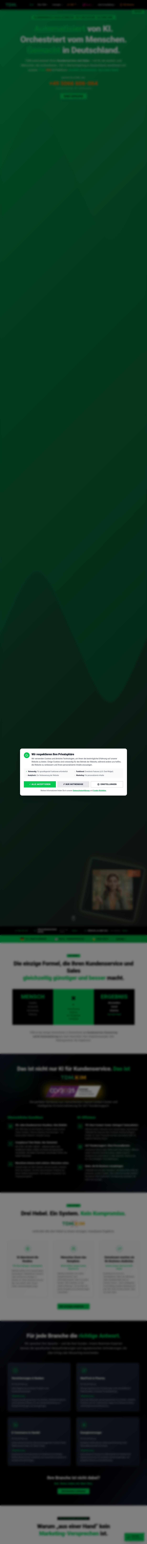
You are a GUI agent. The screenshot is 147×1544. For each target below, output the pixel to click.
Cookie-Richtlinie (99, 790)
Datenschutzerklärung (81, 790)
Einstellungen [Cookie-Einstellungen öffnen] (107, 784)
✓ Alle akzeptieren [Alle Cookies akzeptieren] (39, 784)
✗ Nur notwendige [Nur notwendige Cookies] (73, 784)
